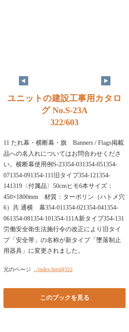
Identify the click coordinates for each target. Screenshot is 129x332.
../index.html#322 (53, 269)
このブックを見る (64, 297)
